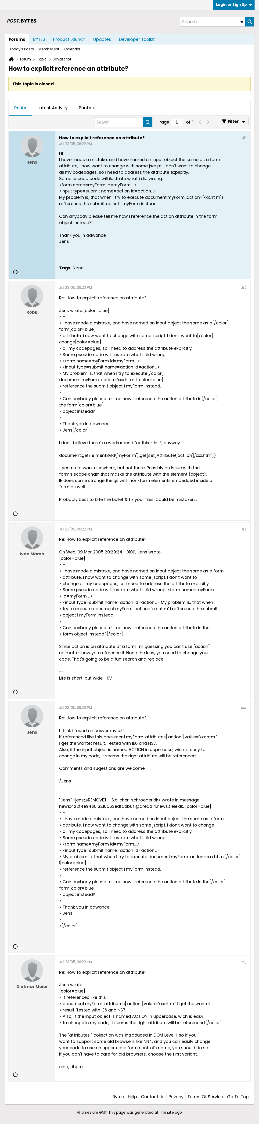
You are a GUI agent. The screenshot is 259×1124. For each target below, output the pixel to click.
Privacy (176, 1097)
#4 (244, 708)
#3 (244, 529)
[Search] (212, 21)
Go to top (238, 1097)
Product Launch (69, 39)
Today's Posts (21, 49)
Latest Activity (52, 108)
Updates (102, 39)
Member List (49, 49)
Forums (17, 39)
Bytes (118, 1097)
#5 (244, 962)
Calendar (72, 49)
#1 (244, 137)
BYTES (39, 39)
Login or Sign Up (234, 4)
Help (132, 1097)
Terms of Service (205, 1097)
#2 (244, 288)
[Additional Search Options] (242, 21)
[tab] (20, 108)
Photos (86, 108)
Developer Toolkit (137, 39)
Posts (20, 108)
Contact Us (153, 1097)
